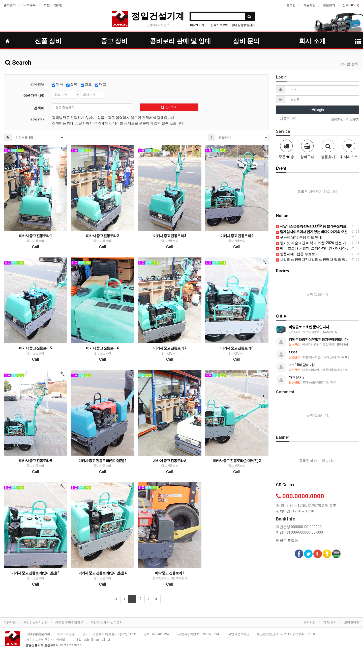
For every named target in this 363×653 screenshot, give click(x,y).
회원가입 (309, 5)
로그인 (291, 5)
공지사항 (310, 622)
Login (318, 110)
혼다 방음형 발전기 (243, 25)
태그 (100, 84)
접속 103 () (351, 5)
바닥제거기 (197, 25)
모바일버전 (351, 622)
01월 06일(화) (52, 5)
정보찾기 (329, 5)
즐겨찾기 (10, 5)
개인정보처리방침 (35, 622)
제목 (57, 84)
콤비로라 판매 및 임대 (180, 41)
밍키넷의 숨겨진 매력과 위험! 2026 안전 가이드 (314, 243)
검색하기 (169, 107)
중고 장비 (114, 41)
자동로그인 (286, 119)
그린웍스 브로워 (218, 25)
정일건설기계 (157, 16)
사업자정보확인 (238, 634)
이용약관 (10, 622)
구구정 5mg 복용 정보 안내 (299, 237)
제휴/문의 (330, 622)
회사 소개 (312, 41)
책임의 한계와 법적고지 (107, 622)
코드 (86, 84)
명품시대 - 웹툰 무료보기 (297, 254)
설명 (71, 84)
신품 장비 (48, 41)
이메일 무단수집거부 (69, 622)
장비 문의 (246, 41)
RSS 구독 (29, 5)
